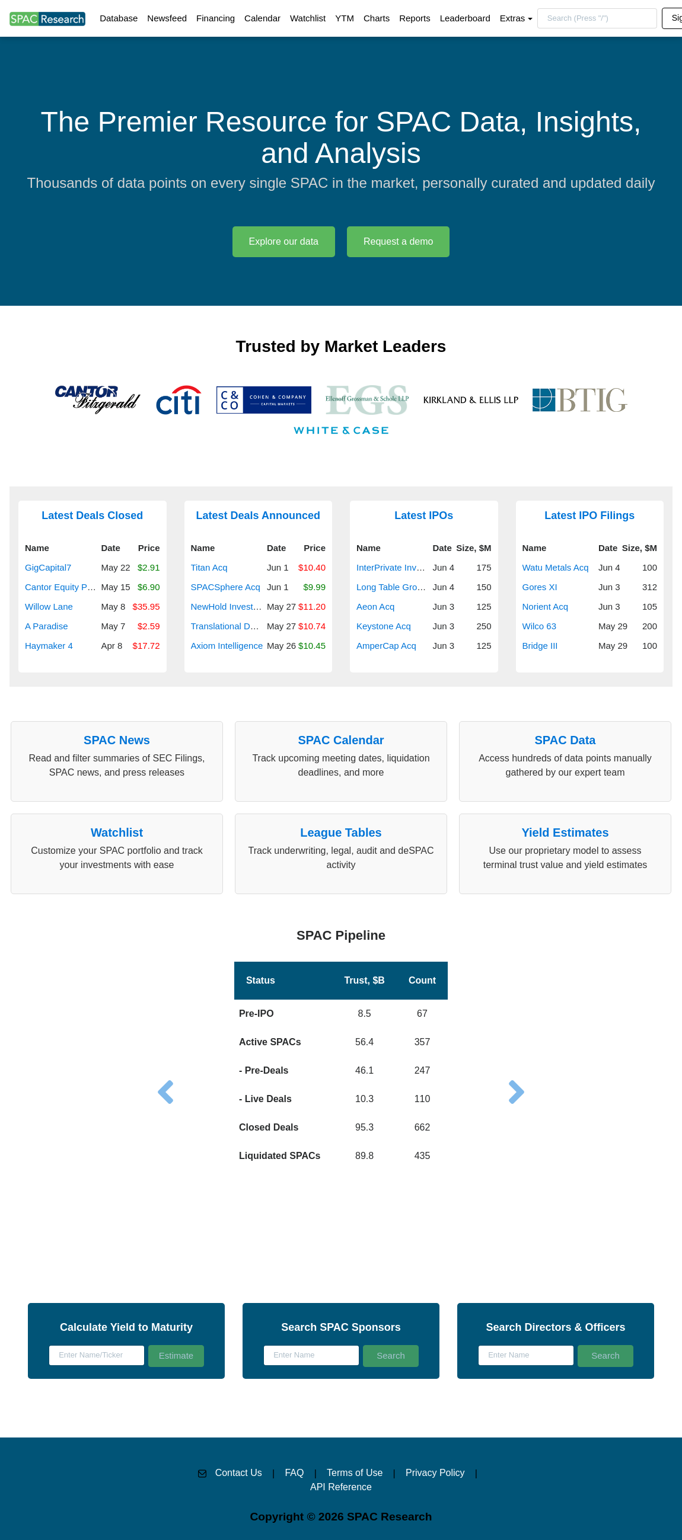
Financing (215, 18)
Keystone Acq (383, 626)
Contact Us (238, 1473)
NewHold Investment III (237, 606)
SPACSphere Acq (225, 587)
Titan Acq (209, 567)
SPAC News (117, 740)
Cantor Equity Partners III (75, 587)
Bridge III (540, 646)
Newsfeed (167, 18)
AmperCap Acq (386, 646)
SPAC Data (565, 740)
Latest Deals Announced (258, 515)
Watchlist (308, 18)
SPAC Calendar (341, 740)
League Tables (340, 832)
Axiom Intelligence (227, 646)
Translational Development (244, 626)
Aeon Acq (375, 606)
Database (119, 18)
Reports (415, 18)
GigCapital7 (48, 567)
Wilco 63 (539, 626)
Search (391, 1355)
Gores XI (539, 587)
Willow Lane (49, 606)
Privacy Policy (435, 1473)
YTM (344, 18)
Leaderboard (465, 18)
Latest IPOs (423, 515)
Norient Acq (545, 606)
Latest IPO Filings (589, 515)
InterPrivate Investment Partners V (424, 567)
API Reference (341, 1487)
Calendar (262, 18)
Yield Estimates (564, 832)
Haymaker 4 (49, 646)
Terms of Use (355, 1473)
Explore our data (283, 241)
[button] (341, 1047)
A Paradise (46, 626)
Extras (512, 18)
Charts (377, 18)
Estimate (176, 1355)
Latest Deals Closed (92, 515)
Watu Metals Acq (555, 567)
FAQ (294, 1473)
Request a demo (398, 241)
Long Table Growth (393, 587)
